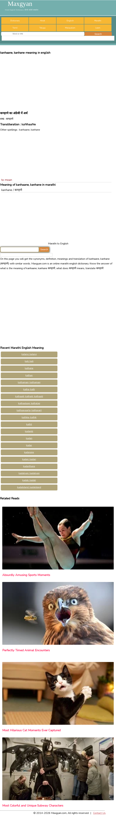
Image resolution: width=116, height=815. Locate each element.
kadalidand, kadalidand (29, 487)
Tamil (15, 28)
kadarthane (29, 466)
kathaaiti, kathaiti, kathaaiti (29, 396)
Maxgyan (20, 3)
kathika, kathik (29, 417)
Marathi (97, 20)
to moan (6, 180)
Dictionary (15, 20)
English (70, 20)
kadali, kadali (29, 480)
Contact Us (99, 813)
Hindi (42, 20)
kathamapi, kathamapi (29, 382)
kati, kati (29, 361)
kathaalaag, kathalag (29, 403)
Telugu (42, 28)
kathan (29, 375)
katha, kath (29, 389)
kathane (29, 368)
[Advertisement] (58, 81)
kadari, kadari (29, 459)
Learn (97, 28)
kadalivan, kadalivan (29, 473)
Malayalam (70, 28)
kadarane (29, 452)
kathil (29, 424)
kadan (29, 438)
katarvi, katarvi (29, 354)
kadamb (29, 431)
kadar (29, 445)
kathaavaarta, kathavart (29, 410)
